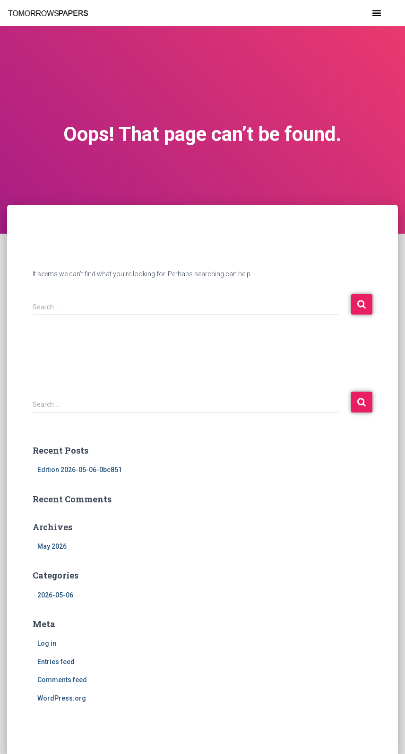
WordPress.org (61, 698)
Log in (46, 643)
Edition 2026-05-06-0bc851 (79, 469)
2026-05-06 (55, 595)
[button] (377, 13)
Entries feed (56, 662)
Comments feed (62, 680)
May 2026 (52, 546)
